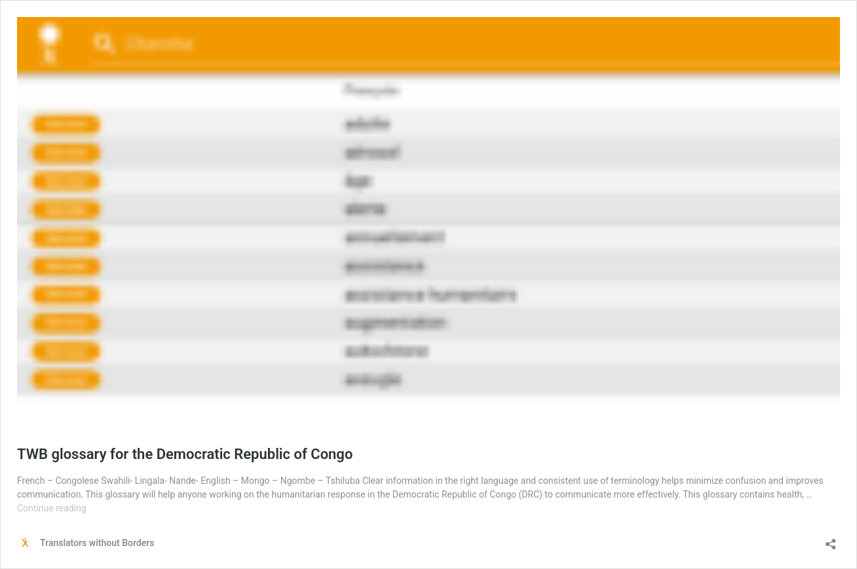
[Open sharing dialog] (831, 540)
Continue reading (51, 508)
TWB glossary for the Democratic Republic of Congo (184, 454)
